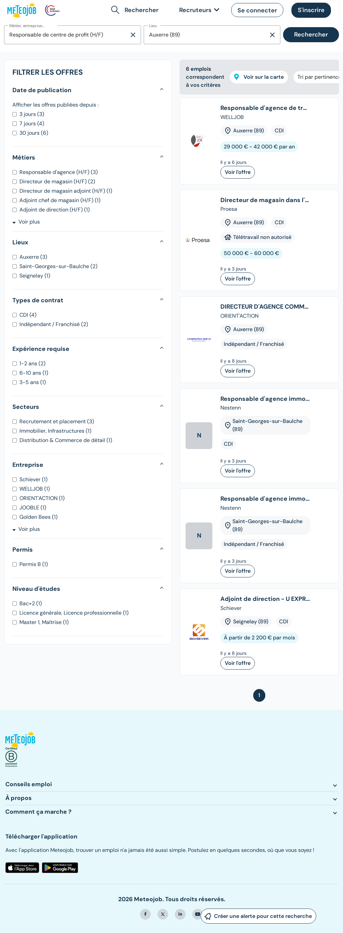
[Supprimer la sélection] (133, 35)
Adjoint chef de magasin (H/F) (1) (59, 200)
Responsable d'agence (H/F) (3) (58, 172)
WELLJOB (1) (34, 488)
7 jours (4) (31, 123)
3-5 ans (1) (32, 382)
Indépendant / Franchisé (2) (53, 324)
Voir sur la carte (259, 76)
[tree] (259, 389)
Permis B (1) (33, 564)
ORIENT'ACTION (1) (42, 498)
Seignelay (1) (34, 275)
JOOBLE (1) (32, 507)
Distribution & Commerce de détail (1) (65, 440)
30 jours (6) (33, 132)
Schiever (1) (33, 479)
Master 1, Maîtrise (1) (44, 622)
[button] (136, 10)
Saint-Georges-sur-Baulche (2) (58, 266)
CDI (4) (28, 314)
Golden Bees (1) (38, 516)
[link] (198, 10)
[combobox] (66, 35)
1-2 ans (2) (32, 363)
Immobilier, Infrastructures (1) (55, 430)
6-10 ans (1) (33, 372)
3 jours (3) (31, 114)
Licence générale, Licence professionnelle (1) (74, 612)
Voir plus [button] (26, 221)
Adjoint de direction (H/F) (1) (54, 209)
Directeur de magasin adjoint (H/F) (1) (65, 190)
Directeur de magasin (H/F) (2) (57, 181)
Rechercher (311, 34)
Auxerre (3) (33, 256)
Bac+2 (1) (30, 603)
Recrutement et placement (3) (56, 421)
